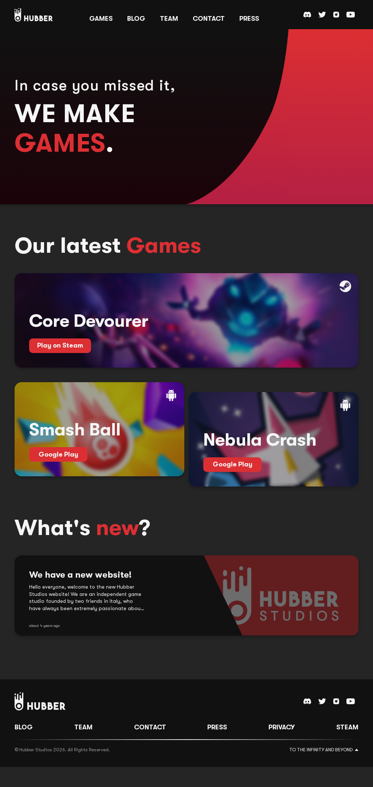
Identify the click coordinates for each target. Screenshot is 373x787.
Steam (347, 747)
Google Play (58, 484)
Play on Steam (60, 360)
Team (83, 747)
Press (217, 747)
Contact (150, 747)
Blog (24, 747)
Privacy (281, 747)
